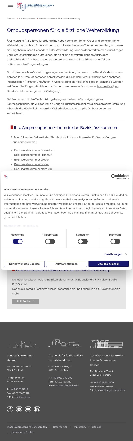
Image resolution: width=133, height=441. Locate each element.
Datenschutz (12, 225)
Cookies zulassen (108, 263)
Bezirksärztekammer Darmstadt (34, 150)
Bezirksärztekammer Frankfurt (33, 154)
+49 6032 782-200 (62, 378)
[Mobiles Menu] (10, 6)
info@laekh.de (22, 397)
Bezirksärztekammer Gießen (32, 159)
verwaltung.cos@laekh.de (112, 390)
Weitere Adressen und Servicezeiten (27, 427)
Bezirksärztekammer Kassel (31, 164)
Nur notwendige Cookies (24, 263)
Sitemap (96, 427)
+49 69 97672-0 (19, 389)
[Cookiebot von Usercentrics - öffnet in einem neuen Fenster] (114, 176)
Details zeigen (113, 254)
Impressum (30, 225)
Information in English (22, 432)
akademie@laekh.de (67, 385)
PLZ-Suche (24, 301)
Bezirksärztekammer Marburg (33, 169)
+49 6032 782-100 (104, 382)
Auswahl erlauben (66, 263)
